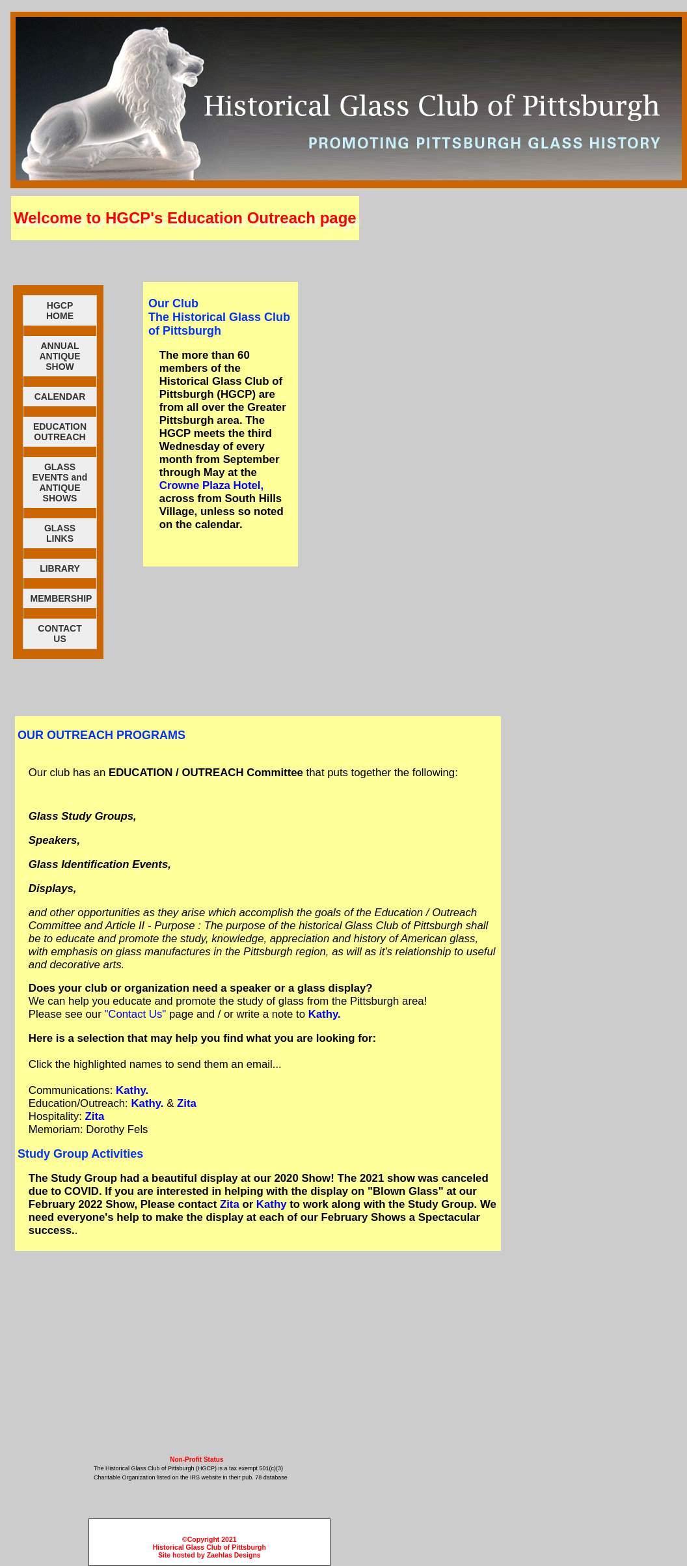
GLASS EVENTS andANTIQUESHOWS (60, 482)
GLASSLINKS (59, 533)
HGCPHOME (60, 310)
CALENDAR (60, 396)
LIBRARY (60, 568)
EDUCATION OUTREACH (60, 431)
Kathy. (324, 1014)
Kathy (271, 1204)
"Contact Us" (135, 1014)
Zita (186, 1103)
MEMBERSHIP (61, 598)
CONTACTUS (59, 633)
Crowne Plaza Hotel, (211, 485)
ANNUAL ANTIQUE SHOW (60, 356)
